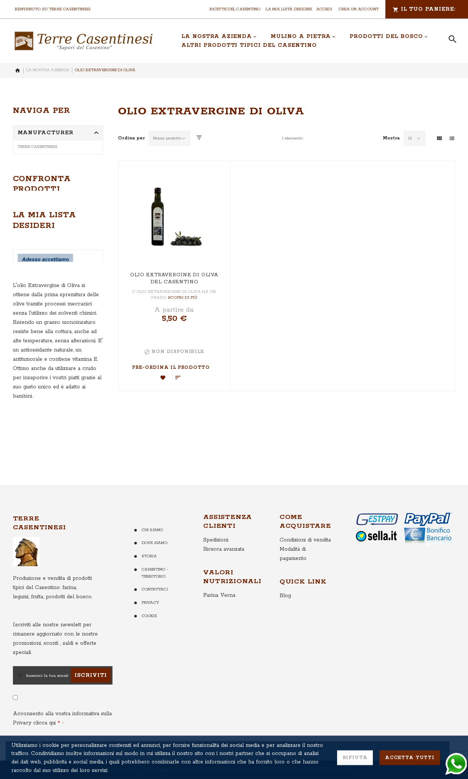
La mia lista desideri (289, 9)
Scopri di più (183, 297)
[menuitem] (219, 36)
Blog (285, 618)
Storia (149, 579)
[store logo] (84, 41)
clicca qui (43, 745)
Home (18, 70)
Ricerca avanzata (223, 572)
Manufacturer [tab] (46, 132)
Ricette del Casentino (234, 9)
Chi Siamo (152, 552)
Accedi (324, 9)
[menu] (306, 41)
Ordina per (131, 138)
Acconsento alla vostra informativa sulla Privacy (62, 741)
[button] (163, 377)
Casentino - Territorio (155, 596)
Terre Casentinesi (37, 146)
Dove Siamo (154, 565)
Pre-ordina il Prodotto (170, 367)
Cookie (149, 638)
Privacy (150, 625)
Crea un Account (359, 9)
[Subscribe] (91, 698)
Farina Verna (219, 618)
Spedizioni (215, 563)
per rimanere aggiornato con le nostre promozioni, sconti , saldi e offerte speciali (55, 661)
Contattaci (155, 612)
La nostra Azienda (47, 70)
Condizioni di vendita (305, 563)
